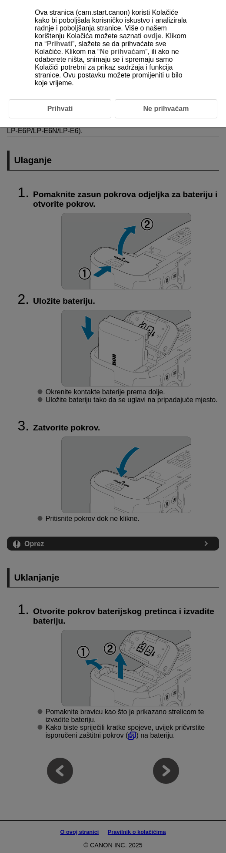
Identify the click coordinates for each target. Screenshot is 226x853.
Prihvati (60, 43)
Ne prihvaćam (122, 51)
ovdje (152, 36)
